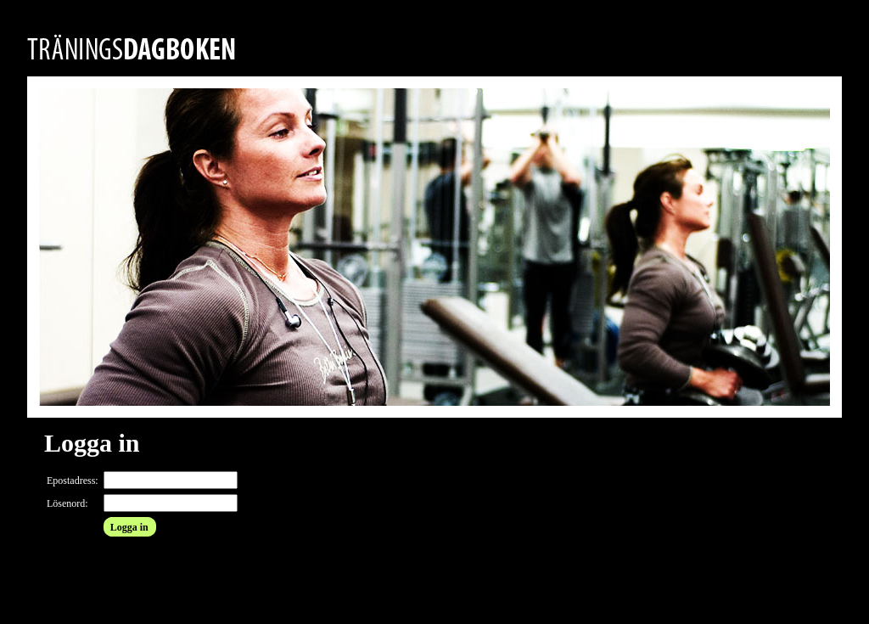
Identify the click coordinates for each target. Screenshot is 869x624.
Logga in (129, 527)
